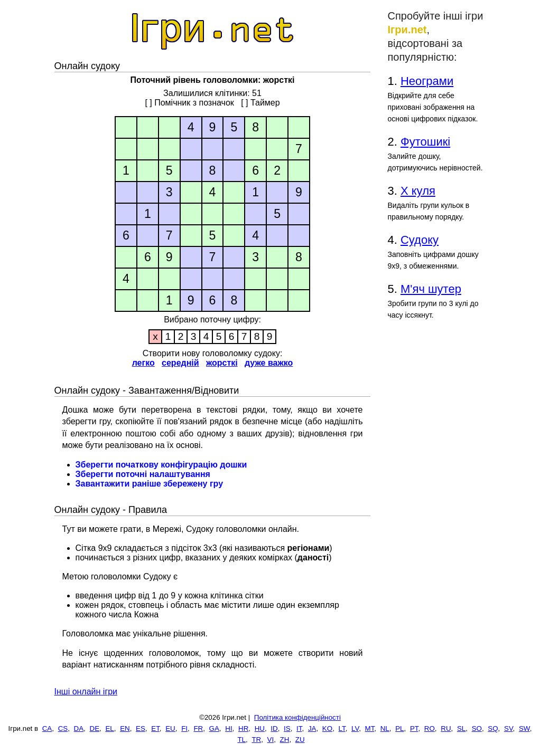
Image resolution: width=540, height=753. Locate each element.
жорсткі (222, 362)
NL (384, 728)
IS (287, 728)
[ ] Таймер (260, 102)
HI (228, 728)
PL (399, 728)
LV (355, 728)
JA (312, 728)
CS (63, 728)
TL (241, 740)
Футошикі (425, 141)
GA (214, 728)
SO (477, 728)
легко (143, 362)
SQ (493, 728)
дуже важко (269, 362)
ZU (300, 740)
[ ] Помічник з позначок (189, 102)
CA (47, 728)
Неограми (427, 81)
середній (180, 362)
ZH (285, 740)
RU (446, 728)
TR (256, 740)
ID (274, 728)
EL (109, 728)
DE (95, 728)
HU (260, 728)
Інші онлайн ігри (86, 691)
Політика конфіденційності (297, 717)
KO (327, 728)
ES (140, 728)
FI (184, 728)
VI (270, 740)
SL (461, 728)
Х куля (418, 190)
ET (155, 728)
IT (299, 728)
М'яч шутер (431, 289)
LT (342, 728)
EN (125, 728)
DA (79, 728)
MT (370, 728)
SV (508, 728)
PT (414, 728)
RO (429, 728)
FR (198, 728)
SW (524, 728)
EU (170, 728)
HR (243, 728)
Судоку (420, 239)
